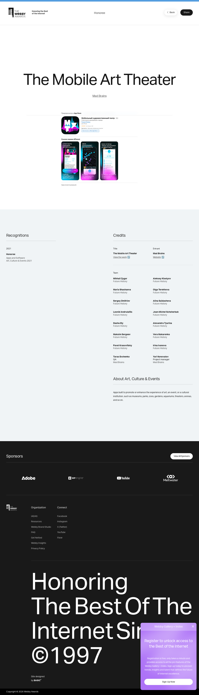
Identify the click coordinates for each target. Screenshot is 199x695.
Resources (36, 522)
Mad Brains (100, 96)
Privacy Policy (38, 548)
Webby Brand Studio (41, 527)
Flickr (59, 538)
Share (187, 12)
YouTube (61, 532)
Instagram (62, 522)
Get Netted (36, 538)
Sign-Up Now (168, 682)
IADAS (34, 516)
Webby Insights (38, 543)
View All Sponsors (182, 456)
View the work (120, 257)
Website (157, 257)
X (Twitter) (62, 527)
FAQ (33, 532)
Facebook (62, 516)
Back (170, 12)
